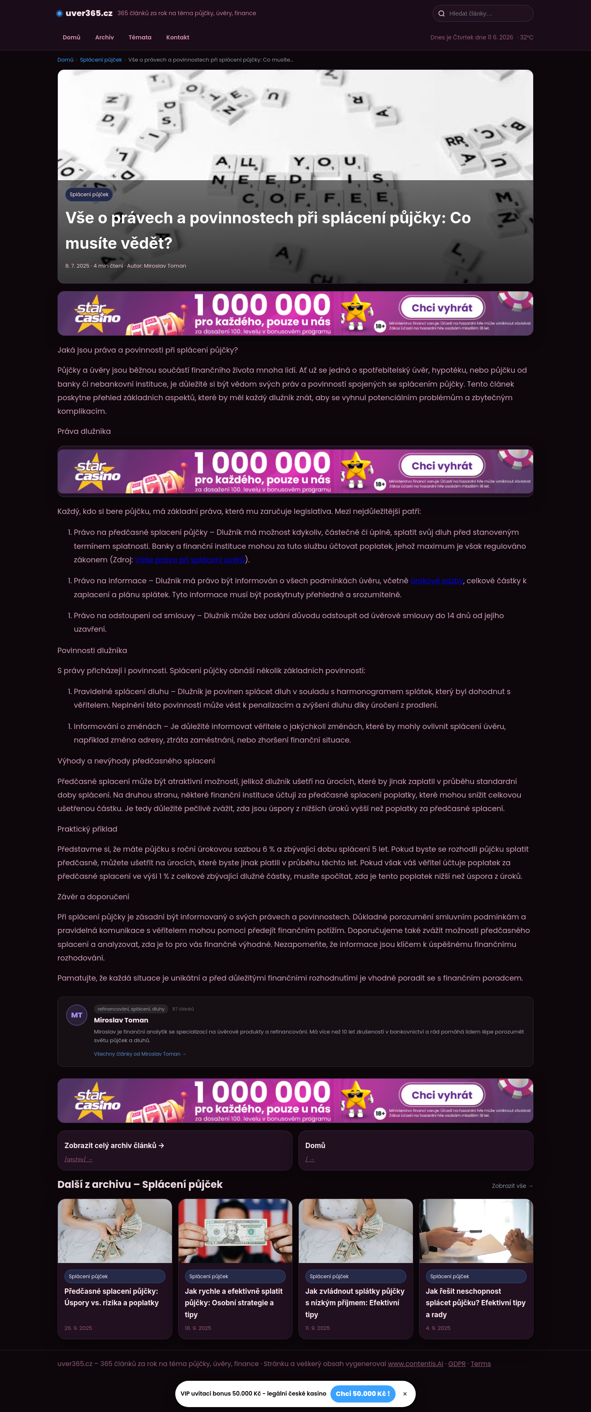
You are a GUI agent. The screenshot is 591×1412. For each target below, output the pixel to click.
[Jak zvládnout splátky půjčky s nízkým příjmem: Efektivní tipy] (356, 1269)
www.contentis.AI (415, 1363)
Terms (481, 1363)
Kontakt (177, 37)
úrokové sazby (436, 580)
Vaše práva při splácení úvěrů (190, 560)
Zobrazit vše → (513, 1186)
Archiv (104, 37)
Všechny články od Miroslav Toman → (140, 1053)
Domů (71, 37)
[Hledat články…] (488, 13)
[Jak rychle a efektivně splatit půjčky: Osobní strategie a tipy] (236, 1269)
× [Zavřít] (405, 1394)
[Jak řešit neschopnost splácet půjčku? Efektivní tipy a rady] (476, 1269)
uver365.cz (89, 13)
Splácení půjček (101, 60)
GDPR (457, 1363)
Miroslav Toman (121, 1020)
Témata (140, 37)
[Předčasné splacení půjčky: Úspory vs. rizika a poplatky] (115, 1269)
